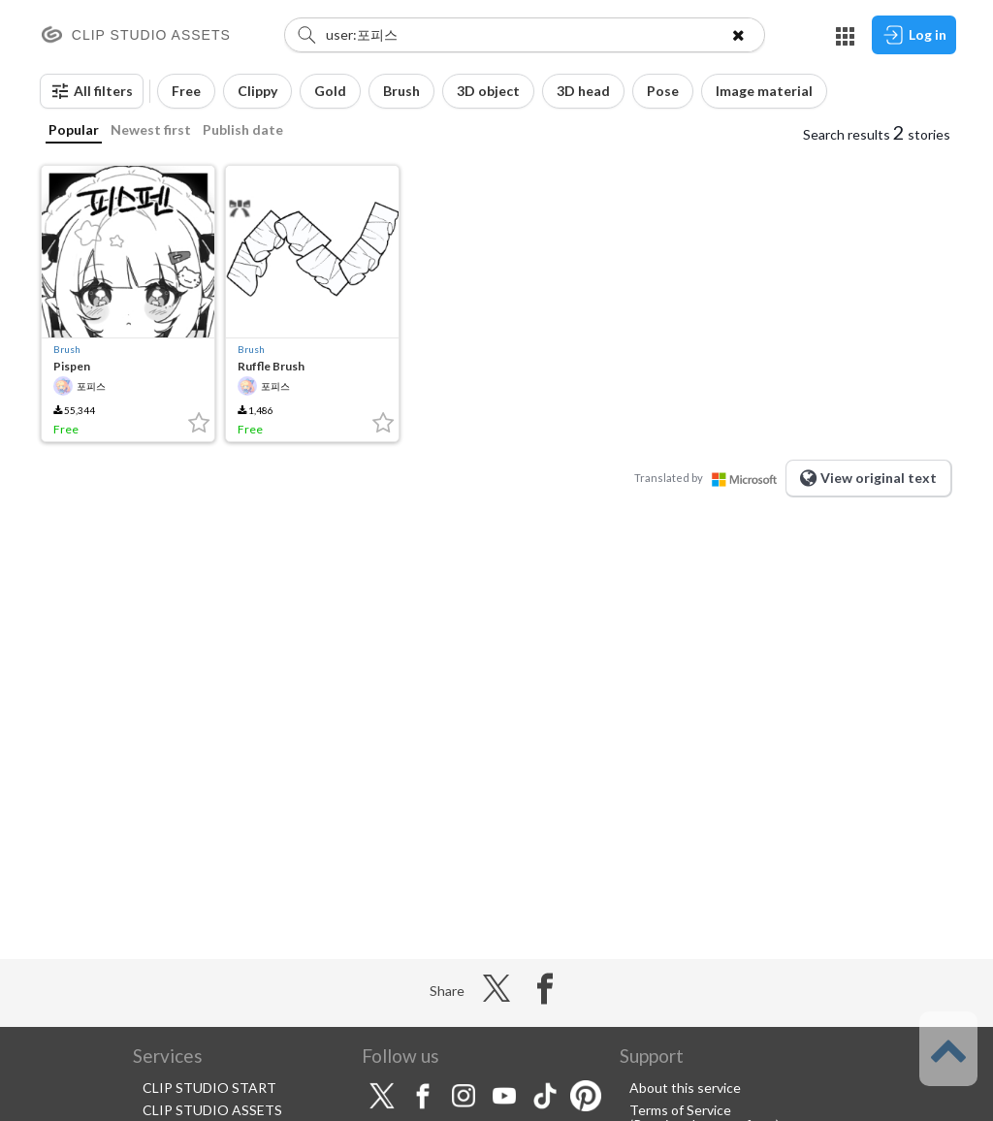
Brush (66, 349)
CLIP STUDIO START (209, 1087)
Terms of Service (680, 1110)
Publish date (243, 129)
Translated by (709, 477)
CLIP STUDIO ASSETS (212, 1110)
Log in (913, 35)
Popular (73, 129)
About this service (685, 1087)
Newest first (151, 129)
